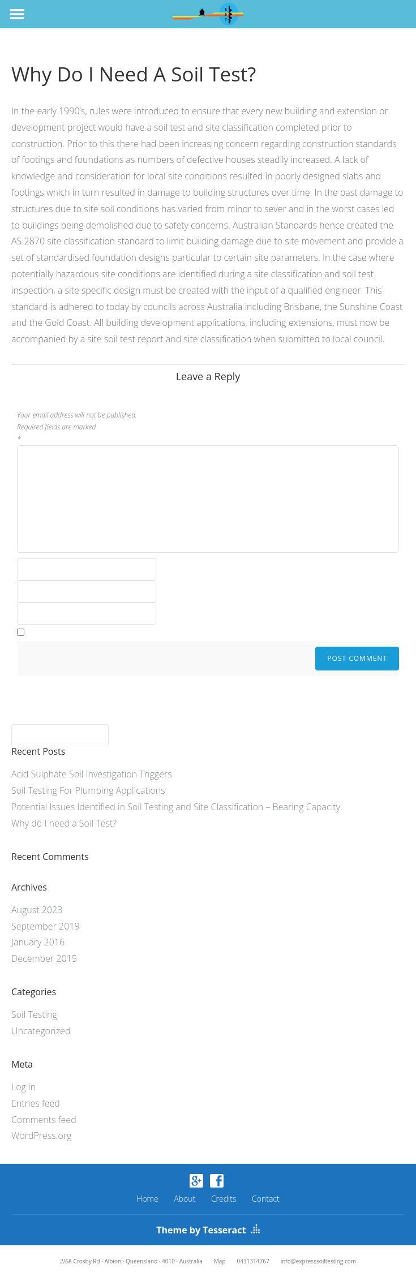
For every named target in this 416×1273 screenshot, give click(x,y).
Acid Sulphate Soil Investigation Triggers (91, 774)
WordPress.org (41, 1135)
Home (147, 1198)
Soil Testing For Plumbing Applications (88, 790)
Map (220, 1261)
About (184, 1198)
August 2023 (36, 910)
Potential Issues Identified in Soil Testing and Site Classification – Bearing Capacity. (176, 807)
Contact (266, 1198)
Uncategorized (40, 1031)
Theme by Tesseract (201, 1230)
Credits (224, 1198)
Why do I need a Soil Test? (64, 823)
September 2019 (45, 926)
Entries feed (35, 1103)
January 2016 (38, 942)
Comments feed (43, 1119)
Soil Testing (34, 1014)
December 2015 (44, 958)
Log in (23, 1087)
